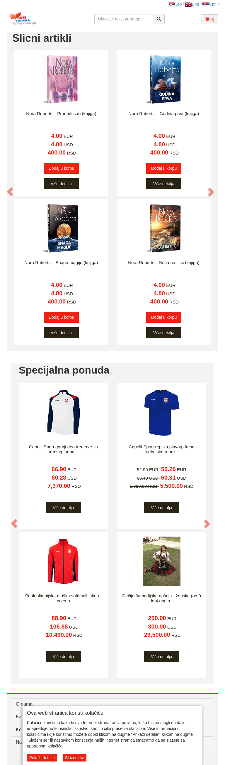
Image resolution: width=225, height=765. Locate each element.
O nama (24, 704)
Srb (175, 4)
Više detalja (61, 183)
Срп (209, 4)
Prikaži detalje (42, 757)
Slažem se (74, 757)
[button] (10, 191)
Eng (192, 4)
